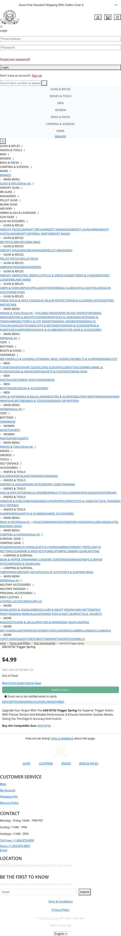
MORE (60, 131)
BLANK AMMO (21, 280)
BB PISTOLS (7, 242)
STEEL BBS (28, 275)
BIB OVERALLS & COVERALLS (18, 359)
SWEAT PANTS (28, 380)
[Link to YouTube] (32, 772)
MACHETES (82, 317)
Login (60, 67)
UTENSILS (30, 547)
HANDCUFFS (45, 501)
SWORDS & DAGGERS (14, 484)
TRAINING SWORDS (64, 321)
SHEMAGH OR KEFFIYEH (63, 401)
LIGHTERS (22, 631)
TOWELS (50, 551)
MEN (60, 103)
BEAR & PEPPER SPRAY (14, 559)
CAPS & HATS (8, 397)
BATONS (32, 501)
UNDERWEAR (45, 380)
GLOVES (71, 359)
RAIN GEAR (80, 371)
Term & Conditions (60, 901)
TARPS (4, 572)
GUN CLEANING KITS (85, 300)
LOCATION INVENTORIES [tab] (48, 702)
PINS (86, 622)
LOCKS (39, 614)
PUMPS (60, 551)
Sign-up (37, 75)
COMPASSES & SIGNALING (23, 564)
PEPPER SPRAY (63, 501)
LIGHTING (92, 551)
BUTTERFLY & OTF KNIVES (34, 321)
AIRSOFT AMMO (10, 275)
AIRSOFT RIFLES (33, 229)
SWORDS (47, 317)
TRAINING (51, 476)
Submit (84, 892)
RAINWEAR (72, 559)
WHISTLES (35, 631)
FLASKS (59, 631)
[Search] (20, 83)
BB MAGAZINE (37, 250)
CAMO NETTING (83, 610)
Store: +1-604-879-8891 (15, 846)
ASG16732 (44, 726)
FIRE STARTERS (55, 559)
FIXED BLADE (20, 476)
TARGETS (6, 300)
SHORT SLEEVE (30, 367)
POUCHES (39, 522)
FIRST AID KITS (32, 572)
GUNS (26, 763)
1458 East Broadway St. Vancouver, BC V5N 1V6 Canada (36, 865)
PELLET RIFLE (29, 259)
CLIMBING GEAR (75, 551)
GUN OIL (43, 300)
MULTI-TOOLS (61, 493)
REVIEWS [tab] (26, 702)
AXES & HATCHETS (12, 493)
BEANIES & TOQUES (35, 401)
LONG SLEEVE (49, 367)
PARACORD (15, 572)
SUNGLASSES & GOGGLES (17, 610)
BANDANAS (104, 397)
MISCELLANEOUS (99, 631)
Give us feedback (62, 738)
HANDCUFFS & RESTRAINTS (45, 325)
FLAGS (78, 622)
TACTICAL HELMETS (89, 614)
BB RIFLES (21, 242)
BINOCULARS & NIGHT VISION (53, 610)
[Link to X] (67, 772)
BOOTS (4, 388)
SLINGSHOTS (98, 493)
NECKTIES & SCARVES (60, 397)
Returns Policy (9, 803)
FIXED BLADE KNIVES (72, 313)
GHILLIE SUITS (51, 572)
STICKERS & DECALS (24, 622)
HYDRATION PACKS (73, 522)
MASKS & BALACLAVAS (31, 397)
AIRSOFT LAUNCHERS (84, 229)
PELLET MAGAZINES (59, 250)
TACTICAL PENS (104, 501)
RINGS (68, 631)
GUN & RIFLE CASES (24, 300)
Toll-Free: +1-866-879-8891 (17, 840)
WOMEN (60, 110)
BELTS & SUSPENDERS (91, 359)
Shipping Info (9, 796)
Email (3, 850)
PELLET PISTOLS (10, 259)
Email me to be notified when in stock (30, 696)
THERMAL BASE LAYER (51, 359)
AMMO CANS (37, 559)
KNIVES (66, 763)
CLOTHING (46, 763)
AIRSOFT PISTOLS (11, 229)
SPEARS (82, 321)
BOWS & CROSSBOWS (38, 493)
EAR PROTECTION (60, 300)
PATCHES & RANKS (49, 622)
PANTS (4, 380)
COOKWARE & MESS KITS (28, 551)
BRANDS (60, 136)
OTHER (11, 305)
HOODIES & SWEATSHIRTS (25, 371)
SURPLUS (36, 601)
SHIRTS (16, 367)
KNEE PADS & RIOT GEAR (60, 614)
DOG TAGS (67, 622)
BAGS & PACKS (60, 117)
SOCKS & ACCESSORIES (33, 388)
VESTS (69, 371)
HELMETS (15, 401)
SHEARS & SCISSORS (76, 325)
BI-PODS (19, 292)
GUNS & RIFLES (60, 89)
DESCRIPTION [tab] (11, 702)
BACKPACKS (53, 522)
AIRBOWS (6, 267)
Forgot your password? (15, 59)
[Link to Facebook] (41, 772)
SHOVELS (84, 493)
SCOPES (31, 288)
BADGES (5, 622)
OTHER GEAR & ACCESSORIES (82, 330)
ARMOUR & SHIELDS (13, 501)
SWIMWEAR (7, 422)
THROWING (37, 476)
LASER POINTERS (48, 288)
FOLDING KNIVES (47, 313)
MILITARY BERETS (85, 397)
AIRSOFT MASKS (59, 234)
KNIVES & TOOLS (60, 96)
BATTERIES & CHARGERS (85, 275)
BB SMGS (34, 242)
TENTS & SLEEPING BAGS (77, 572)
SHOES (13, 388)
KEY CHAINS (8, 631)
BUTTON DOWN (77, 367)
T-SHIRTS (6, 367)
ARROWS (35, 267)
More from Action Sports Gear (21, 683)
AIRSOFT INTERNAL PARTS (32, 234)
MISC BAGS (14, 526)
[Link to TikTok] (58, 772)
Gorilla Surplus (49, 918)
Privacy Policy (60, 910)
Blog (3, 784)
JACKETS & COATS (53, 371)
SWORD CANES (52, 484)
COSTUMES (22, 601)
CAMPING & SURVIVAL (60, 124)
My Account (7, 790)
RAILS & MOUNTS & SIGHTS (77, 288)
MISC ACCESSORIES (61, 514)
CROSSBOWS (21, 267)
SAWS (74, 493)
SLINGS (100, 288)
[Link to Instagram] (49, 772)
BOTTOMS (44, 639)
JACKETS (5, 430)
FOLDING (6, 476)
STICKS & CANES (64, 317)
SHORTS (14, 380)
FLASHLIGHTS (18, 325)
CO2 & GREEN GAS (57, 275)
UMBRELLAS (80, 631)
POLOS (62, 367)
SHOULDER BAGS (97, 522)
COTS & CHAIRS (47, 547)
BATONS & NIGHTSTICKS (26, 317)
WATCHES (48, 631)
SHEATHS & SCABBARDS (47, 330)
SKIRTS (23, 438)
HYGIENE (6, 547)
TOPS (3, 639)
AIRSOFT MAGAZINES (14, 250)
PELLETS (40, 275)
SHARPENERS (23, 330)
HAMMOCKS (65, 547)
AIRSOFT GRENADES (56, 229)
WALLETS (111, 359)
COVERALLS (7, 601)
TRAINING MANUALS (21, 614)
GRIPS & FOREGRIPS (13, 288)
